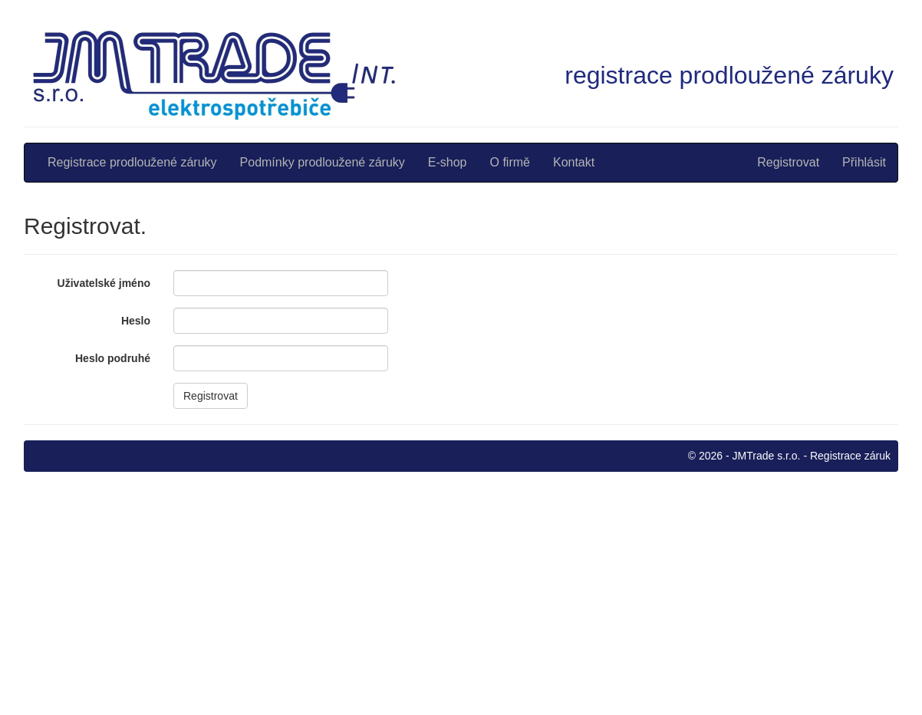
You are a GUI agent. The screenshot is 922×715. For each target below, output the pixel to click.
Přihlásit (864, 162)
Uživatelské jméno (104, 283)
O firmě (510, 162)
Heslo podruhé (112, 358)
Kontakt (573, 162)
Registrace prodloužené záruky (132, 162)
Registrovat (788, 162)
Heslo (135, 321)
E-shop (447, 162)
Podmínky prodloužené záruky (322, 162)
